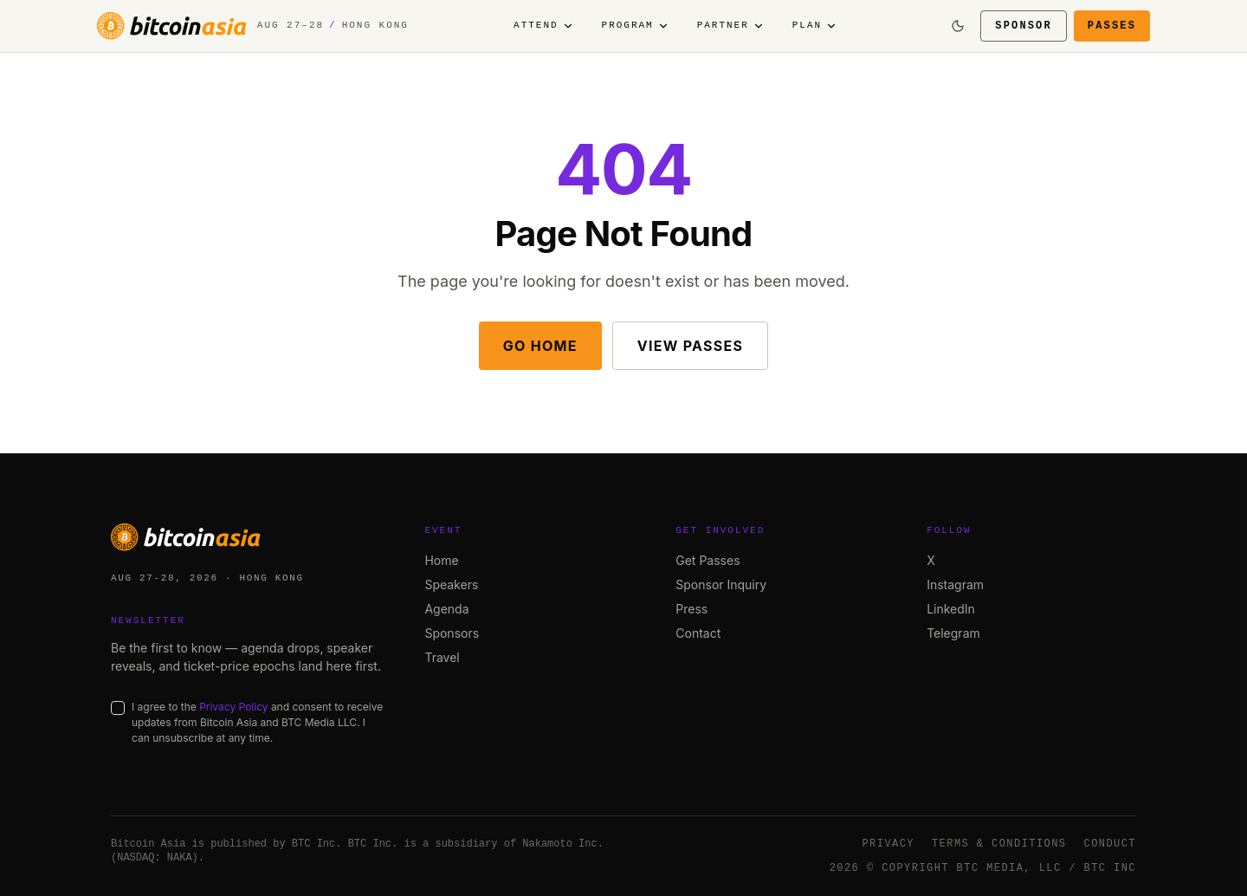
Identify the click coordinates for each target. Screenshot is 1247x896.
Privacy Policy (233, 706)
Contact (697, 633)
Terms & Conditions (999, 843)
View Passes (690, 345)
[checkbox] (118, 708)
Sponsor (1023, 25)
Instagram (955, 584)
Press (691, 608)
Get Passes (707, 560)
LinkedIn (951, 608)
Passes (1112, 25)
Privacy (888, 843)
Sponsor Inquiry (720, 584)
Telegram (953, 633)
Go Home (540, 345)
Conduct (1110, 843)
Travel (441, 657)
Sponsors (451, 633)
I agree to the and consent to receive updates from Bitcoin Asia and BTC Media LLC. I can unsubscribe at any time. (257, 722)
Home (441, 560)
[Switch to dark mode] (957, 26)
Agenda (446, 608)
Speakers (451, 584)
